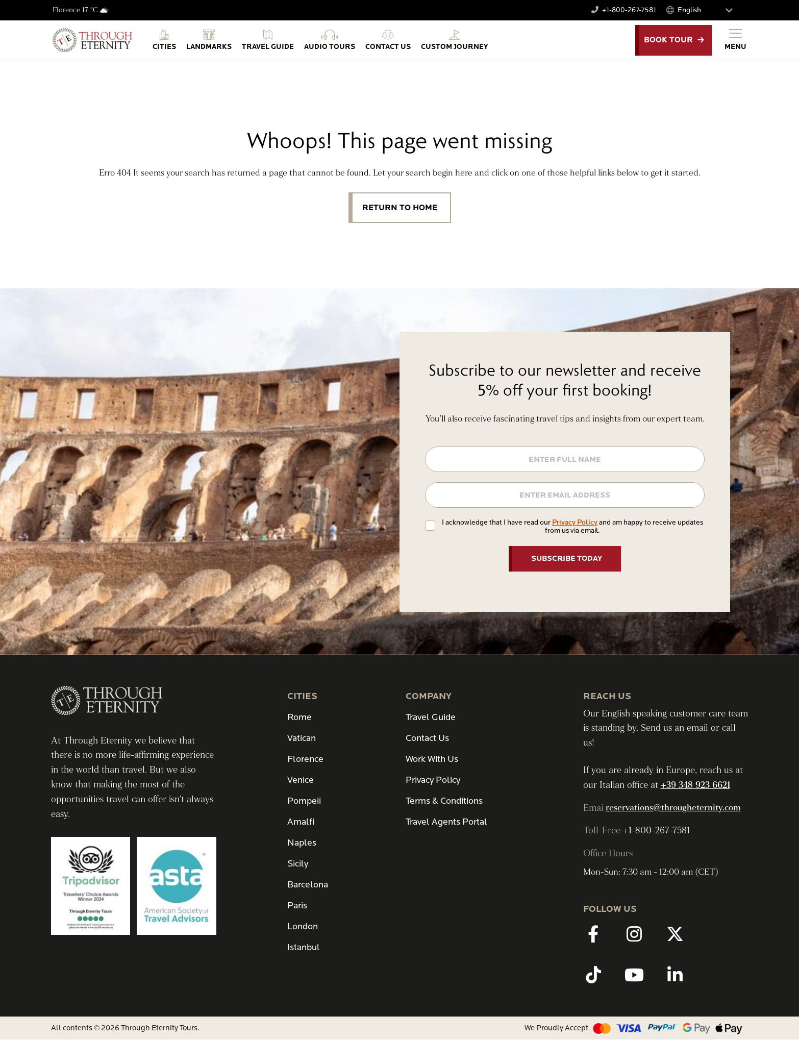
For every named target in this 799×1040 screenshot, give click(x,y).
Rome (299, 717)
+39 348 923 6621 (695, 785)
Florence (305, 759)
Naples (301, 842)
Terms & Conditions (444, 801)
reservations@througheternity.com (673, 807)
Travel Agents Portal (446, 821)
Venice (300, 780)
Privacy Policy (574, 522)
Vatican (301, 738)
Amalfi (300, 821)
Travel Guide (431, 717)
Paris (297, 905)
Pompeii (304, 801)
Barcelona (307, 884)
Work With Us (432, 759)
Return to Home (399, 208)
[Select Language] (710, 10)
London (302, 926)
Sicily (297, 863)
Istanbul (303, 947)
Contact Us (427, 738)
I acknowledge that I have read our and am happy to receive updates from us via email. (572, 526)
